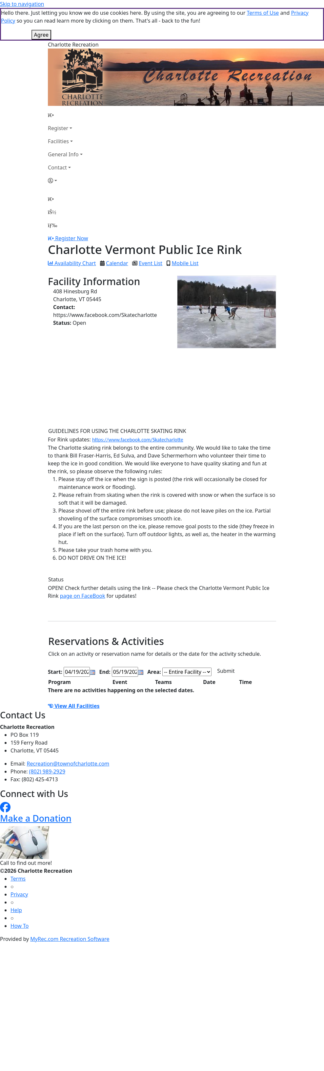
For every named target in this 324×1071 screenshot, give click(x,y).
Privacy (19, 894)
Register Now (71, 238)
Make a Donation (35, 818)
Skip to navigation (22, 4)
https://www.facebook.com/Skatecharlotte (137, 440)
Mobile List (185, 263)
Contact (57, 167)
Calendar (117, 263)
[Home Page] (65, 115)
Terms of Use (263, 12)
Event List (150, 263)
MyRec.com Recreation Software (69, 939)
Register (58, 128)
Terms (18, 878)
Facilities (58, 141)
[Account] (65, 180)
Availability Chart (72, 263)
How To (19, 925)
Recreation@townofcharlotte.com (68, 763)
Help (16, 910)
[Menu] (52, 225)
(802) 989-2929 (47, 771)
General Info (63, 154)
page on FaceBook (82, 595)
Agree (41, 34)
